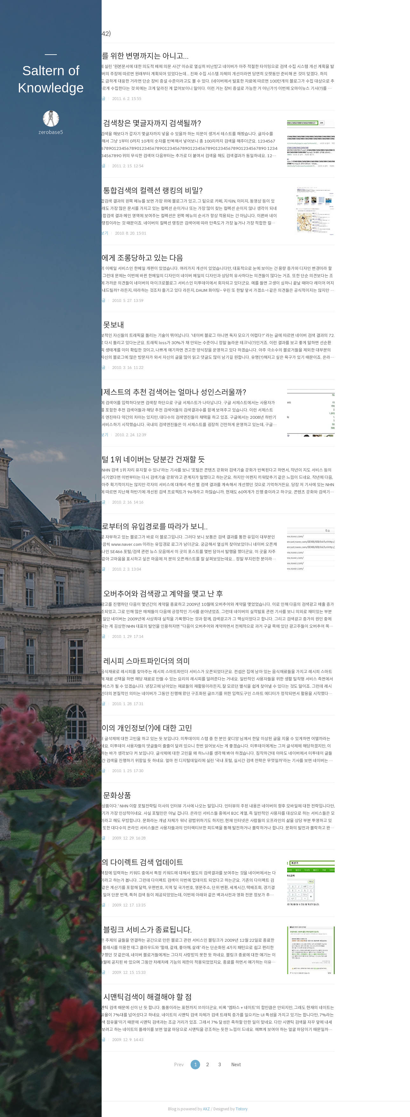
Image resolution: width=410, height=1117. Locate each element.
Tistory (286, 1109)
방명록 (38, 1104)
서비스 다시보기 (139, 233)
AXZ (250, 1109)
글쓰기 (13, 1104)
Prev (220, 1064)
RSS (63, 1104)
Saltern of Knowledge (51, 79)
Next (283, 1064)
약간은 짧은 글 (137, 98)
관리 (88, 1104)
